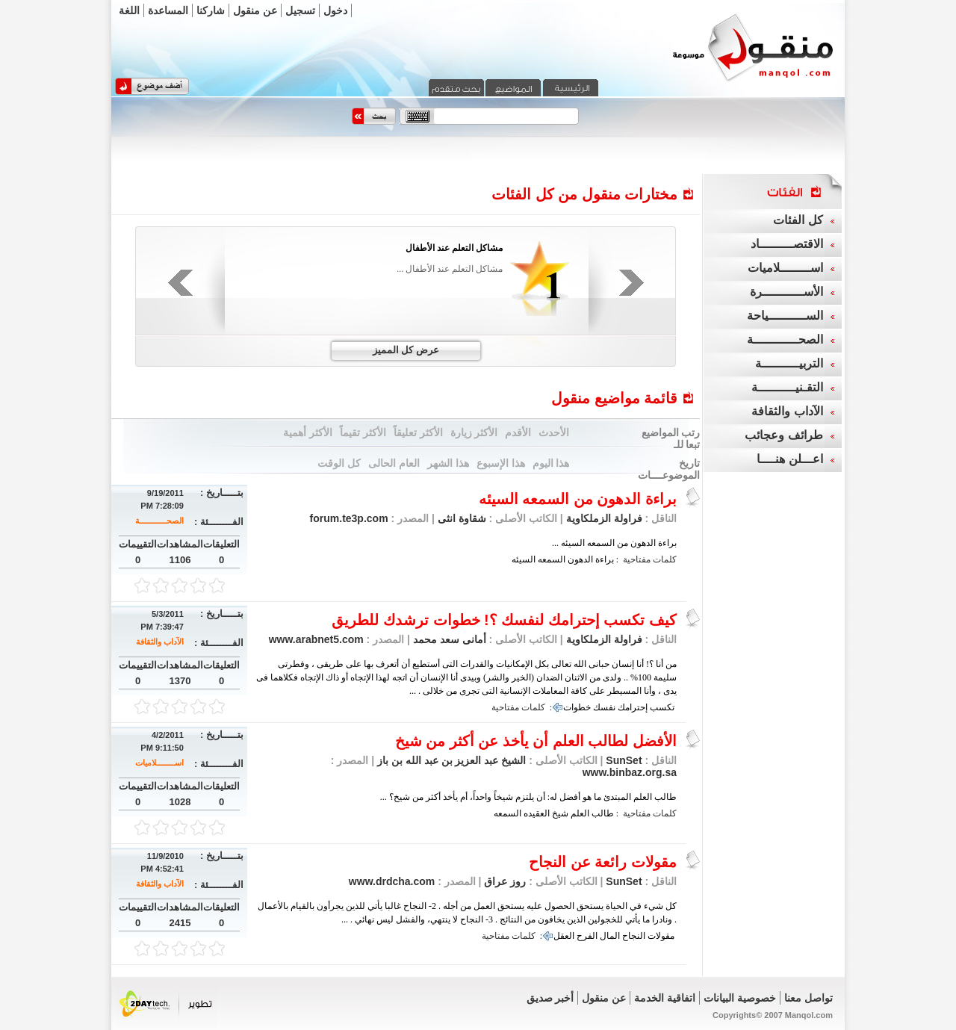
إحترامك (633, 707)
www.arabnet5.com (316, 639)
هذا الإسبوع (501, 463)
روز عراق (504, 881)
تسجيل (300, 10)
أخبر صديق (550, 998)
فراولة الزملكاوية (604, 518)
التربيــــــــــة (789, 363)
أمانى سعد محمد (448, 639)
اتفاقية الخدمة (664, 998)
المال (610, 936)
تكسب (662, 707)
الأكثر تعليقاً (418, 432)
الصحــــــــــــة (159, 520)
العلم (580, 813)
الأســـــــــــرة (786, 291)
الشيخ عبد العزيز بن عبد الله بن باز (450, 760)
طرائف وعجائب (783, 435)
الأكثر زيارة (474, 432)
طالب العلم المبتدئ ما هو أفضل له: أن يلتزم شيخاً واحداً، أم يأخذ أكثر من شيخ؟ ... (528, 797)
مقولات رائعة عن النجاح (603, 862)
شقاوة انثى (460, 518)
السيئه (524, 559)
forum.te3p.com (349, 518)
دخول (335, 10)
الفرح (587, 936)
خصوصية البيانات (740, 998)
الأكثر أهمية (307, 432)
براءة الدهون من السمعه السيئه (578, 499)
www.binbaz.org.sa (630, 772)
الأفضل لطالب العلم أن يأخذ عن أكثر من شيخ (536, 741)
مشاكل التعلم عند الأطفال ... (450, 269)
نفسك (604, 707)
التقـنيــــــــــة (787, 387)
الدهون (580, 559)
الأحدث (553, 432)
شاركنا (210, 10)
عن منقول (255, 10)
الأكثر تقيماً (363, 432)
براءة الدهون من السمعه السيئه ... (614, 543)
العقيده (537, 813)
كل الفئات (797, 220)
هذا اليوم (551, 463)
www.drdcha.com (392, 881)
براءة (604, 559)
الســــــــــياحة (785, 315)
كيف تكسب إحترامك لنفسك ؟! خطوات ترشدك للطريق (504, 620)
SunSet (624, 760)
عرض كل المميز (406, 350)
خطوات (577, 707)
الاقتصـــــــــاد (787, 244)
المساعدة (168, 10)
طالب (603, 813)
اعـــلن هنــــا (789, 459)
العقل (563, 936)
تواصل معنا (808, 998)
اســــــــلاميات (159, 762)
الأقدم (518, 432)
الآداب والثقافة (160, 641)
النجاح (633, 936)
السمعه (551, 559)
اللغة (129, 10)
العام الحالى (394, 463)
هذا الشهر (448, 463)
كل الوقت (339, 463)
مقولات (661, 936)
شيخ (560, 813)
